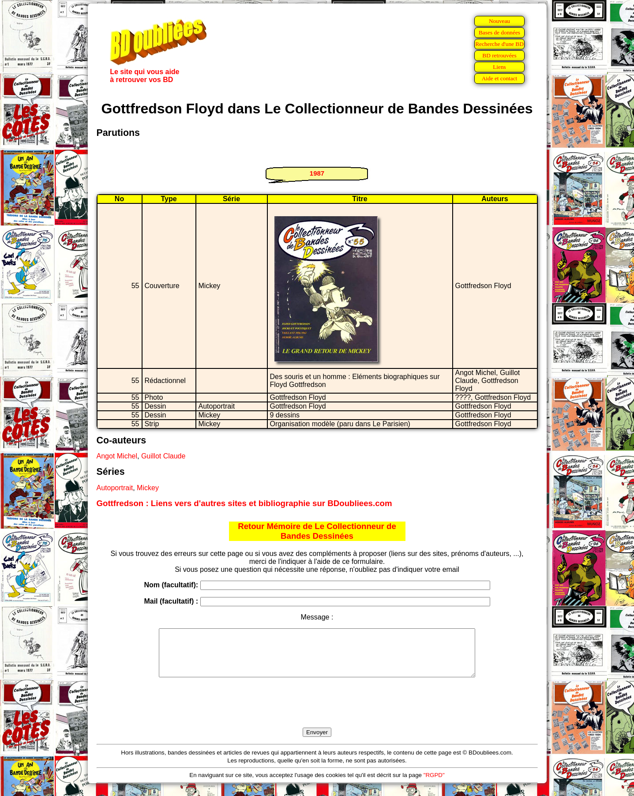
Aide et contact (500, 78)
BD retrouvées (499, 55)
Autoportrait (115, 488)
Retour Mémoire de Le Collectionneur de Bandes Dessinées (317, 531)
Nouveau (499, 21)
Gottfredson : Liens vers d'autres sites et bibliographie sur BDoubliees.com (244, 503)
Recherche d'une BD (499, 44)
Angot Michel (117, 456)
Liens (499, 67)
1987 (317, 173)
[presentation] (317, 712)
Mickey (148, 488)
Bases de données (499, 32)
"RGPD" (434, 784)
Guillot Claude (163, 456)
